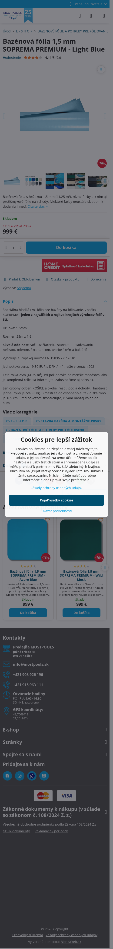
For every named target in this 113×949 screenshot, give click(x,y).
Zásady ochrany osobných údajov (56, 488)
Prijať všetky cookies (56, 500)
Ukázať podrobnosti (56, 511)
